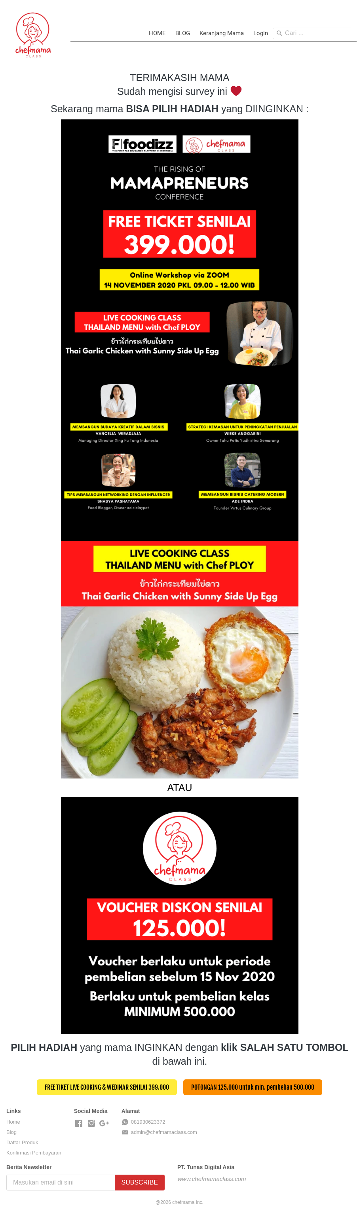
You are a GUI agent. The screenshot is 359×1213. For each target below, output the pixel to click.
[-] (79, 1124)
